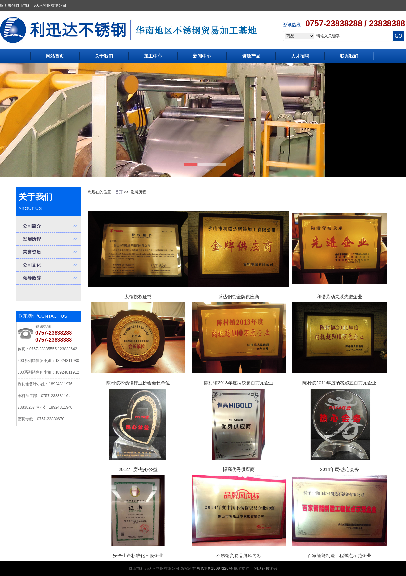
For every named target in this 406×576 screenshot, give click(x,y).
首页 (119, 192)
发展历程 (32, 239)
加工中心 (153, 56)
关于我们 (104, 56)
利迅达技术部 (265, 568)
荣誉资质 (32, 252)
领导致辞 (32, 278)
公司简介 (32, 226)
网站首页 (55, 56)
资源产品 (251, 56)
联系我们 (349, 56)
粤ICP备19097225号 (214, 568)
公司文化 (32, 265)
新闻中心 (202, 56)
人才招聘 (300, 56)
